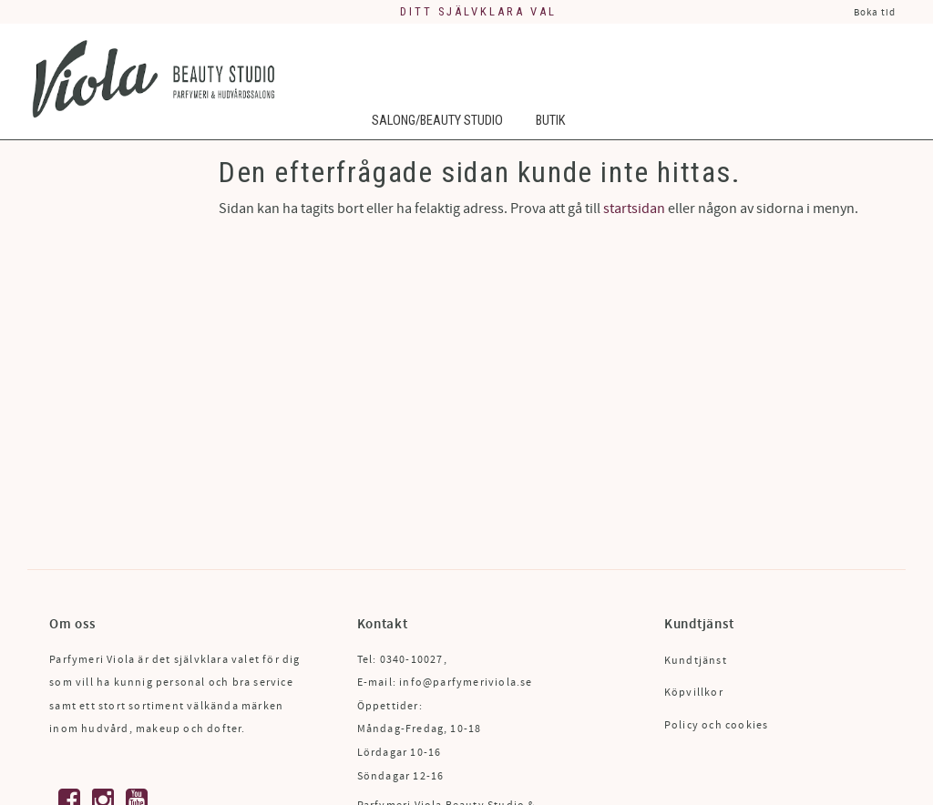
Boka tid (875, 12)
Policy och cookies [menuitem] (716, 725)
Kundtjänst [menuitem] (695, 660)
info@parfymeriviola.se (465, 682)
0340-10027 (412, 660)
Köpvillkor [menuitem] (693, 692)
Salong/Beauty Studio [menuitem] (437, 120)
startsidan (634, 208)
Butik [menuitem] (550, 120)
